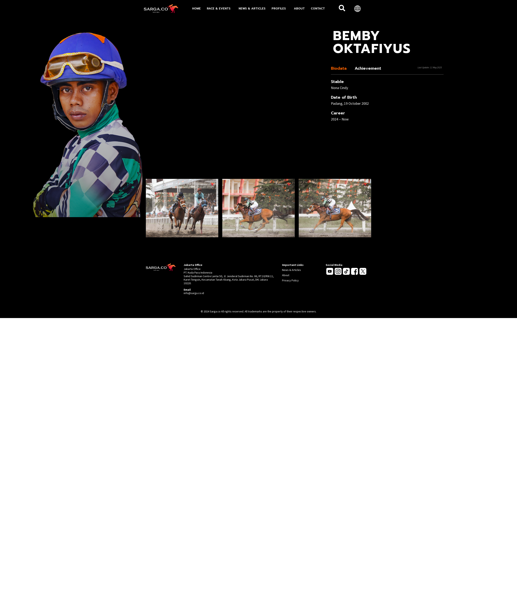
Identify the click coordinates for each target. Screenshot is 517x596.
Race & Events (220, 8)
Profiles (280, 8)
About (299, 8)
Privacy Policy (290, 280)
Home (196, 8)
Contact (318, 8)
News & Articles (252, 8)
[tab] (340, 68)
